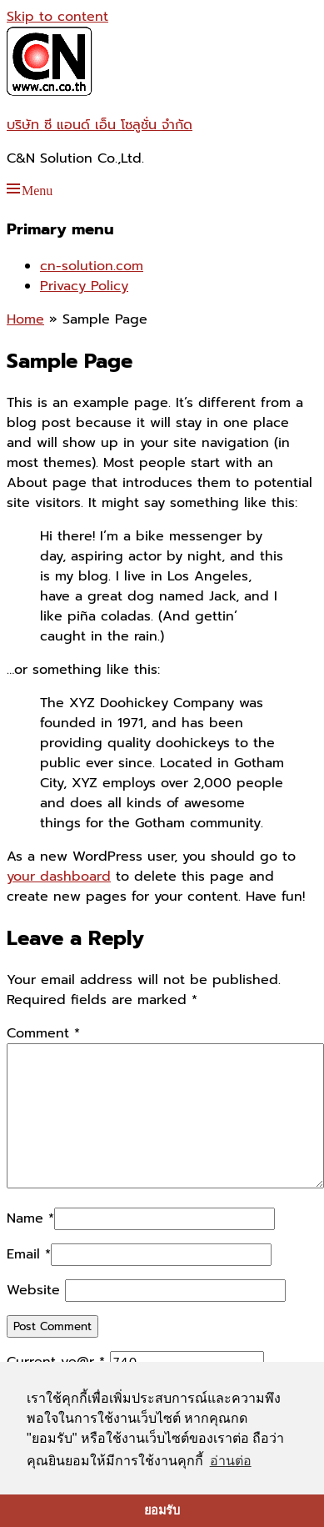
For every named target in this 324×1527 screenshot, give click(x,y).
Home (25, 319)
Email (23, 1254)
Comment (43, 1033)
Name (25, 1218)
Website (33, 1290)
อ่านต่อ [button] (231, 1461)
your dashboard (59, 876)
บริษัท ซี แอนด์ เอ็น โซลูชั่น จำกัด (99, 125)
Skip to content (57, 17)
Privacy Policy (84, 286)
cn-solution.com (91, 266)
